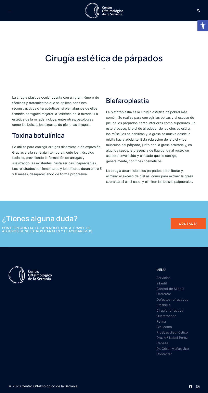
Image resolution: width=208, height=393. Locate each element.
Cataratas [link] (163, 294)
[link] (202, 25)
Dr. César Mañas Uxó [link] (172, 349)
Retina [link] (161, 321)
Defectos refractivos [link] (172, 299)
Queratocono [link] (166, 316)
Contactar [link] (164, 354)
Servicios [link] (163, 278)
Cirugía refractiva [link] (169, 310)
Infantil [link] (161, 283)
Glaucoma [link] (164, 327)
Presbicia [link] (163, 305)
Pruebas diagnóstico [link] (172, 332)
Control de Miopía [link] (170, 289)
